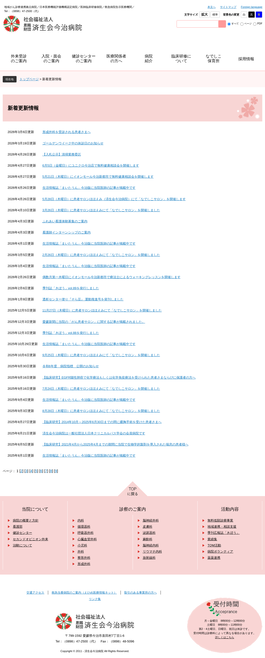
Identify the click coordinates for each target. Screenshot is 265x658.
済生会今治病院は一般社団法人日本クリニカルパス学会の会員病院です (93, 433)
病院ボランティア (220, 551)
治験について (22, 545)
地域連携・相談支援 (221, 526)
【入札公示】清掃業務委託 (61, 154)
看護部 (17, 526)
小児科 (82, 545)
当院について (35, 509)
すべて (235, 23)
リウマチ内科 (152, 551)
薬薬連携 (213, 558)
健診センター (22, 533)
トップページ (29, 79)
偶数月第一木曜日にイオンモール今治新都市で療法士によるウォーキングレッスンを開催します (111, 277)
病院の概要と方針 (26, 520)
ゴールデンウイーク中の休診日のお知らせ (72, 143)
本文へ (211, 6)
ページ (248, 23)
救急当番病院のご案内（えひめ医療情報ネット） (84, 592)
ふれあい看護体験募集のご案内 (64, 221)
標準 (215, 14)
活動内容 (230, 509)
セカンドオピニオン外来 (30, 539)
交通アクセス (35, 592)
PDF (259, 23)
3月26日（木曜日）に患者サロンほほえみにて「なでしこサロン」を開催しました (101, 210)
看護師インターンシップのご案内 (66, 232)
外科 (81, 551)
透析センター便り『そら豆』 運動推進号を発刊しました (83, 299)
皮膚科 (147, 526)
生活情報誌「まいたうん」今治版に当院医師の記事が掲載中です (89, 188)
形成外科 (84, 564)
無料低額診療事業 (220, 520)
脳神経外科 (151, 520)
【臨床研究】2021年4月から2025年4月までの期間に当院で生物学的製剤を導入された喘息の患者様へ (115, 444)
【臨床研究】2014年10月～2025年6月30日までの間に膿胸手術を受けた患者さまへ (102, 422)
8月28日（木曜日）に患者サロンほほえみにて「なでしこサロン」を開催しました (101, 411)
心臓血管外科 (87, 539)
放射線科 (149, 558)
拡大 (204, 14)
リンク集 (95, 599)
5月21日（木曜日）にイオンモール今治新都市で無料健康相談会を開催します (98, 176)
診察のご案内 (132, 509)
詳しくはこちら (224, 637)
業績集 (212, 539)
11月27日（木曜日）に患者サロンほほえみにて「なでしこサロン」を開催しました (102, 310)
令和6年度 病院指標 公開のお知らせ (70, 366)
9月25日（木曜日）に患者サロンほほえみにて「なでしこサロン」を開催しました (101, 355)
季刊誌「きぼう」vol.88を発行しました (70, 333)
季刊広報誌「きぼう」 (223, 533)
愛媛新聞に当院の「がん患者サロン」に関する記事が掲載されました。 (93, 322)
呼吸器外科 (86, 533)
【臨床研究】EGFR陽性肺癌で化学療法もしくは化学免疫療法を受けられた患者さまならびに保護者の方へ (119, 377)
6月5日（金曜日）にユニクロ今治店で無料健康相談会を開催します (90, 165)
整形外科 (84, 558)
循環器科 (84, 526)
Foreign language (251, 6)
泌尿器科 (149, 533)
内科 (81, 520)
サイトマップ (228, 6)
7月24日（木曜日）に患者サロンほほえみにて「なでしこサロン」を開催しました (101, 388)
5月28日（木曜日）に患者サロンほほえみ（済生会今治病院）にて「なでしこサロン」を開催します (114, 199)
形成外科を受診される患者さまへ (66, 132)
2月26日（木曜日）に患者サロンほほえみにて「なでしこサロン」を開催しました (101, 255)
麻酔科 (147, 539)
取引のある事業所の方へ (140, 592)
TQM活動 (214, 545)
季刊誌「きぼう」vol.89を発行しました (70, 288)
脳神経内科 (151, 545)
